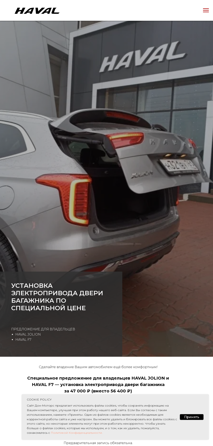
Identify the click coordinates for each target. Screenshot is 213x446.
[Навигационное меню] (206, 10)
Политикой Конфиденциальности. (76, 433)
